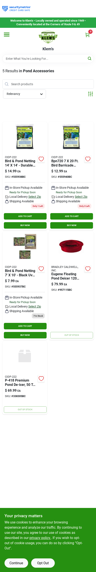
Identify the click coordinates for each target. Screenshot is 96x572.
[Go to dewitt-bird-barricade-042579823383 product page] (24, 176)
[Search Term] (48, 58)
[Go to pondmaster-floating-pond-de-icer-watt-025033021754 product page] (71, 286)
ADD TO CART (25, 216)
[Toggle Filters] (90, 93)
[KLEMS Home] (48, 37)
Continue (16, 563)
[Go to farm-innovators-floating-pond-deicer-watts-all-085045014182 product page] (24, 378)
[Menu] (6, 34)
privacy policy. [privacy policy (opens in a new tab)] (40, 538)
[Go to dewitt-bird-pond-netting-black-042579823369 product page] (24, 286)
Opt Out (43, 563)
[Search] (90, 58)
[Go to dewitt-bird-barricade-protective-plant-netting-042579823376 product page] (71, 176)
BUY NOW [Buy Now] (25, 225)
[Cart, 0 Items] (87, 35)
